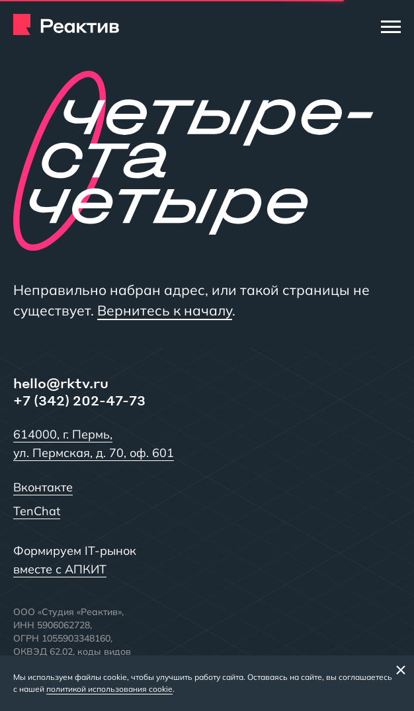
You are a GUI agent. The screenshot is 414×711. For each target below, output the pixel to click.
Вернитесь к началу (164, 310)
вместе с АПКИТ (59, 569)
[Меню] (391, 26)
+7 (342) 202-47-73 (79, 400)
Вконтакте (43, 487)
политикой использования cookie (109, 689)
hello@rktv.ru (60, 383)
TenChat (36, 511)
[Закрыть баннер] (401, 669)
